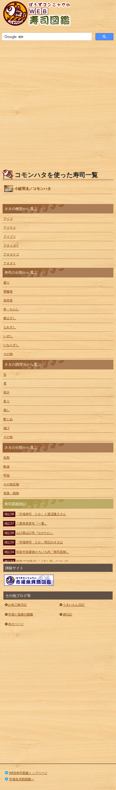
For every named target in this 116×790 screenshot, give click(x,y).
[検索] (46, 36)
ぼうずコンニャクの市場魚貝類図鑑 (29, 580)
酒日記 (65, 614)
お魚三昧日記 (15, 605)
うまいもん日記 (72, 605)
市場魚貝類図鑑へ (19, 779)
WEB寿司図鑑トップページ (25, 773)
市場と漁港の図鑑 (18, 614)
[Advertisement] (58, 103)
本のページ (14, 624)
